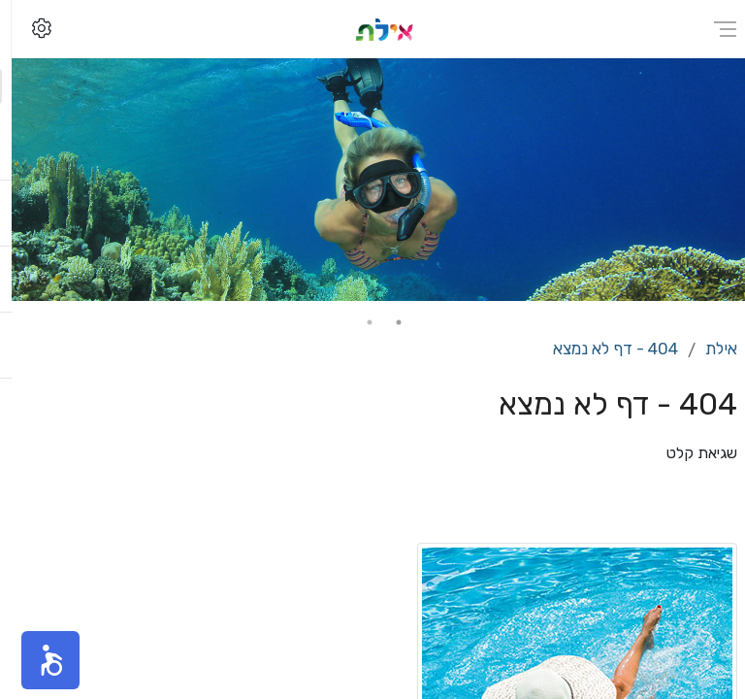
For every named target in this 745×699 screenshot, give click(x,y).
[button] (39, 660)
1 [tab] (387, 322)
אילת (710, 348)
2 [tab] (358, 322)
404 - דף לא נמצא (603, 348)
